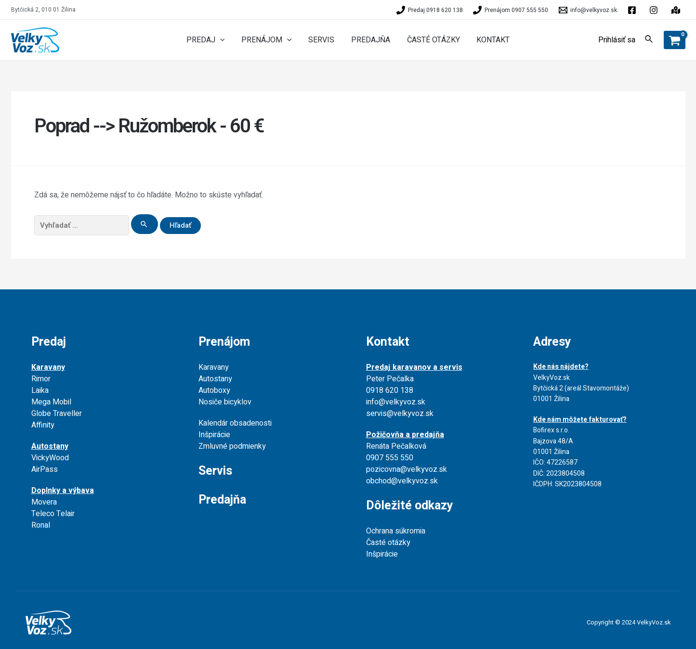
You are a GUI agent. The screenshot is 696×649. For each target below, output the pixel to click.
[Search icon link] (649, 40)
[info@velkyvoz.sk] (587, 10)
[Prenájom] (511, 10)
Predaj (48, 342)
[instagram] (677, 10)
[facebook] (633, 10)
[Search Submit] (144, 224)
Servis (215, 471)
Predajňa (222, 500)
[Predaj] (429, 10)
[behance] (655, 10)
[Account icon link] (616, 40)
